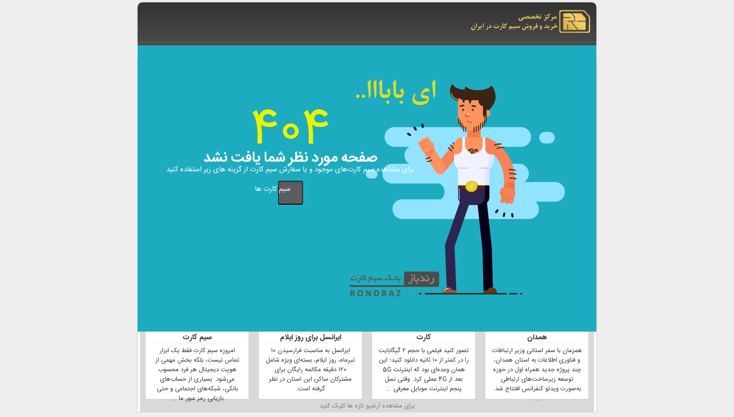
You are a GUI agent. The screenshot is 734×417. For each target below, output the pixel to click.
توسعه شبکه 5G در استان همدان (537, 332)
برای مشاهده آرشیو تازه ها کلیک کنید (367, 406)
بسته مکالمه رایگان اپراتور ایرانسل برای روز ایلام (310, 332)
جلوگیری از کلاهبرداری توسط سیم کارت (197, 332)
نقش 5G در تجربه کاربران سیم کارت (423, 332)
